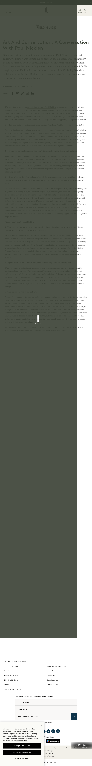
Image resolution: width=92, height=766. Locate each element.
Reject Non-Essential (22, 752)
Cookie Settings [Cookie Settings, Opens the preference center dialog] (22, 758)
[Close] (41, 725)
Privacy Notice (21, 741)
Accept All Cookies (22, 746)
